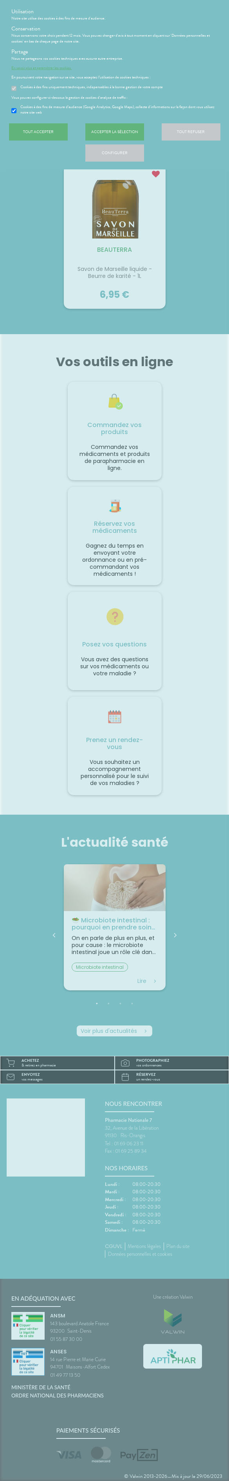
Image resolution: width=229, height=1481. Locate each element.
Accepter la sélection (114, 132)
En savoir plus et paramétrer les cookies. (41, 68)
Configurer (115, 153)
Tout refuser (191, 132)
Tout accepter (38, 132)
